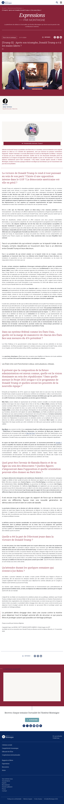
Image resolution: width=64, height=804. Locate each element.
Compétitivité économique (10, 748)
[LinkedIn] (61, 37)
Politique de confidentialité (14, 799)
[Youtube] (34, 725)
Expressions (5, 764)
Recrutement (6, 785)
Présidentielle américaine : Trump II (33, 143)
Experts (4, 783)
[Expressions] (32, 17)
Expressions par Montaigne (15, 8)
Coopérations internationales (11, 755)
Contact (4, 791)
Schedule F (59, 442)
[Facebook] (55, 37)
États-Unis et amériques (9, 37)
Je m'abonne (33, 720)
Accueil (4, 8)
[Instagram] (37, 725)
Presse (4, 789)
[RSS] (40, 725)
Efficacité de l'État (7, 752)
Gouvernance (6, 781)
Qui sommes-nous (7, 779)
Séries (4, 770)
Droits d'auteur (38, 799)
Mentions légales (27, 799)
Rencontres (5, 767)
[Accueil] (7, 2)
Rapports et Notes (7, 760)
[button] (62, 2)
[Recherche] (57, 2)
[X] (58, 37)
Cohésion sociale (7, 745)
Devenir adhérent (7, 787)
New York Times (30, 433)
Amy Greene (7, 107)
